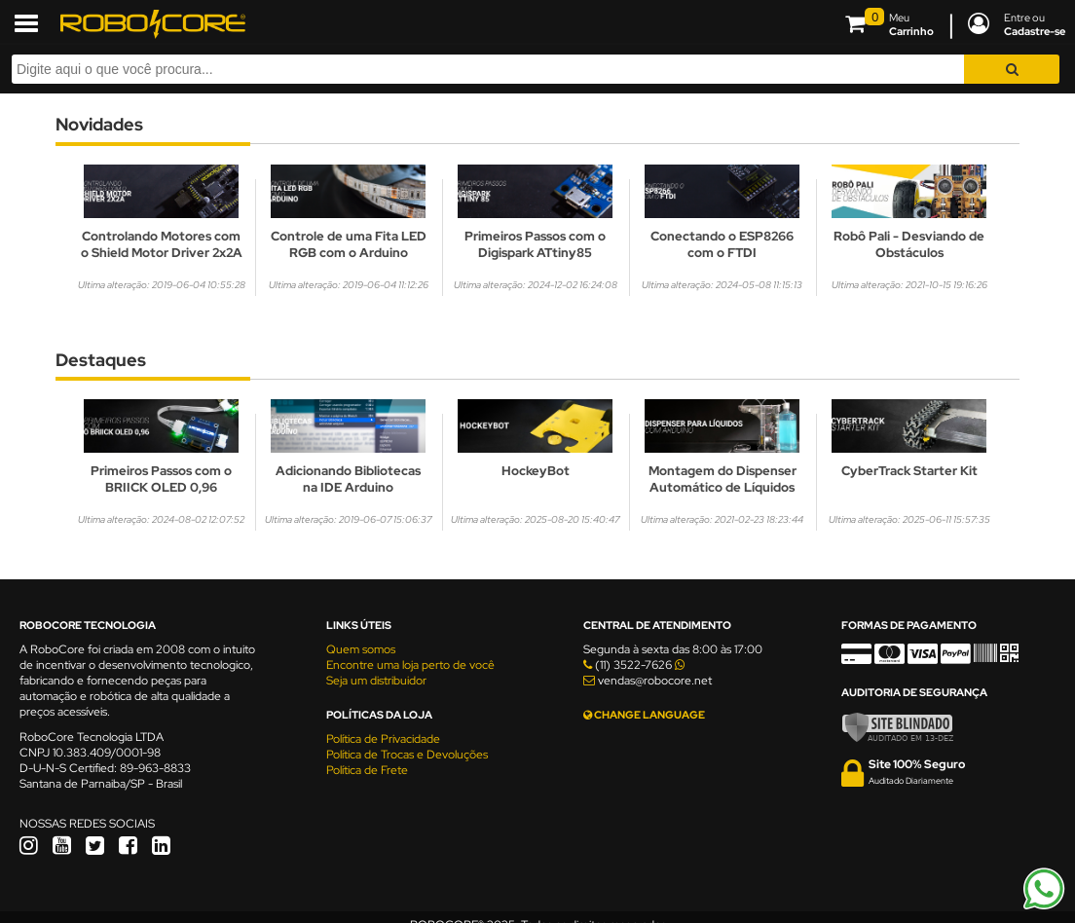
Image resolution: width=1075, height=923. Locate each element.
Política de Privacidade (383, 739)
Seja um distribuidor (376, 680)
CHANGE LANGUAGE (644, 714)
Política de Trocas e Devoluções (407, 754)
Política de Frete (367, 770)
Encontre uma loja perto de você (410, 665)
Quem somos (360, 649)
